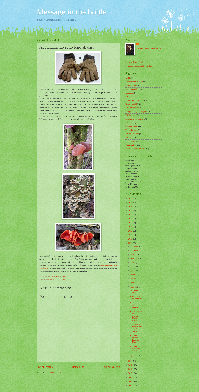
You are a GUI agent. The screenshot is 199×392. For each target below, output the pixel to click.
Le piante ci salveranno (134, 119)
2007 (130, 385)
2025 (130, 199)
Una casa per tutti (132, 134)
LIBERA (128, 123)
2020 (130, 219)
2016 (130, 235)
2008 (130, 381)
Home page (78, 366)
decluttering (129, 97)
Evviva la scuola (131, 108)
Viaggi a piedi (130, 145)
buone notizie (130, 86)
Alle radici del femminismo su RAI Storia (136, 328)
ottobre (134, 255)
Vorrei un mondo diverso (134, 149)
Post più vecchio (111, 366)
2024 (130, 202)
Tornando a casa (131, 130)
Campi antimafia (131, 89)
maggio (134, 275)
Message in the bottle (72, 11)
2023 (130, 207)
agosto (133, 263)
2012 (130, 365)
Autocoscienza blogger (134, 82)
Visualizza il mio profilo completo (149, 49)
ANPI (127, 78)
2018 (130, 227)
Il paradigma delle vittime (136, 298)
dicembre (134, 246)
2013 (130, 361)
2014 (130, 243)
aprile (133, 279)
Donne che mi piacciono (134, 100)
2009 (130, 377)
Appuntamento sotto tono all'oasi (135, 348)
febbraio (134, 287)
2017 (130, 231)
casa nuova (129, 93)
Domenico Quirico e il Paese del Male (135, 338)
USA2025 (129, 137)
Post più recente (45, 366)
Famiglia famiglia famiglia (135, 111)
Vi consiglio (63, 280)
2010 (130, 373)
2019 (130, 223)
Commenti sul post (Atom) (55, 373)
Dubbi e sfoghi (131, 104)
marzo (133, 283)
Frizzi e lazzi (130, 115)
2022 (130, 211)
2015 (130, 239)
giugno (133, 271)
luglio (133, 267)
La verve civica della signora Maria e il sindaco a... (136, 316)
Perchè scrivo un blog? (134, 62)
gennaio (134, 356)
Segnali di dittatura (134, 291)
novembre (135, 250)
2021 (130, 215)
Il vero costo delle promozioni (135, 305)
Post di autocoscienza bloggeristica (138, 66)
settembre (134, 258)
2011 (130, 369)
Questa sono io (52, 280)
